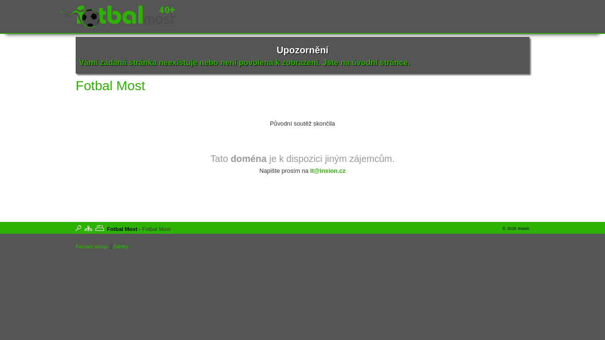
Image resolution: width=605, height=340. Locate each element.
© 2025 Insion (515, 228)
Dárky (121, 246)
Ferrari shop (91, 246)
